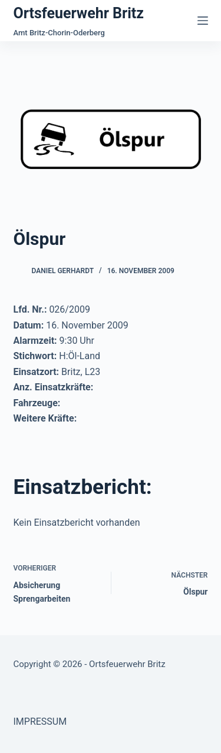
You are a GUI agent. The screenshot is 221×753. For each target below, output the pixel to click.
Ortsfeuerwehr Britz (79, 13)
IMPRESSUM (40, 721)
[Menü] (202, 20)
